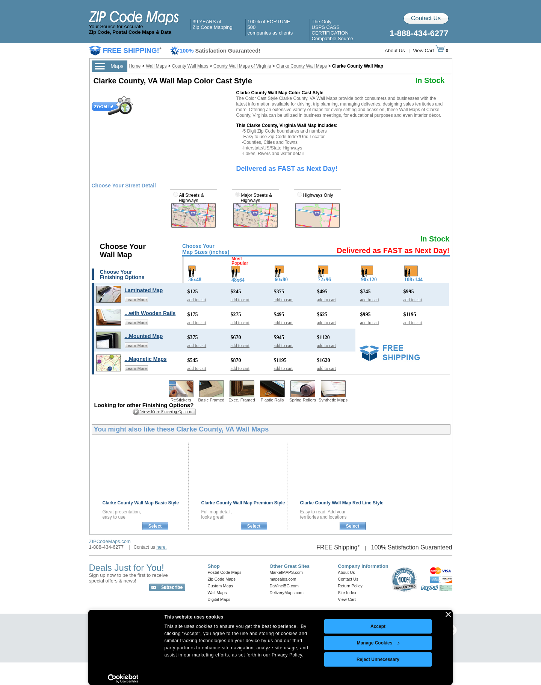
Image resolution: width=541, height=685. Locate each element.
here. (161, 547)
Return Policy (350, 586)
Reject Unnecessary (378, 659)
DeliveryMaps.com (286, 592)
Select (155, 526)
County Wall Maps (190, 66)
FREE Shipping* (338, 547)
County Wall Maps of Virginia (242, 66)
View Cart (428, 50)
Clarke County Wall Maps (301, 66)
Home (135, 66)
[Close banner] (448, 614)
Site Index (347, 592)
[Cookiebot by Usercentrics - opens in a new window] (123, 678)
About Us (395, 50)
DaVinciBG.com (283, 586)
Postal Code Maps (225, 572)
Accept (377, 626)
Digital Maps (219, 599)
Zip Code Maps (222, 579)
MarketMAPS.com (286, 572)
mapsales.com (282, 579)
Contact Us (426, 18)
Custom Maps (220, 586)
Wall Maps (156, 66)
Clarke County (141, 502)
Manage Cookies (378, 643)
